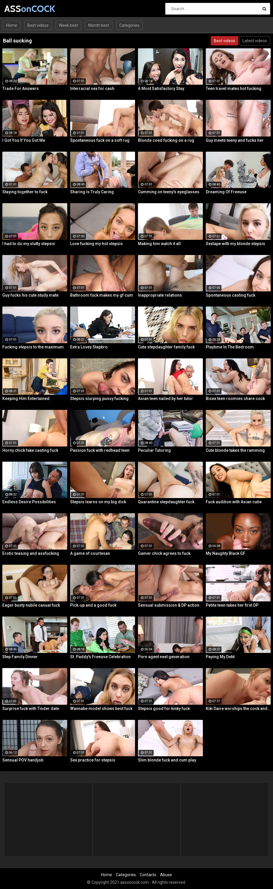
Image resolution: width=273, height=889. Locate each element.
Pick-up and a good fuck (93, 605)
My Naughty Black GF (225, 553)
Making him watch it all (159, 243)
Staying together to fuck (24, 192)
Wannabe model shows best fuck (101, 708)
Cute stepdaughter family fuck (166, 347)
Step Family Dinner (20, 656)
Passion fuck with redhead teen (100, 450)
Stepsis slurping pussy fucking (99, 398)
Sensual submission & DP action (168, 605)
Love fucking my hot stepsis (96, 243)
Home (11, 25)
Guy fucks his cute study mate (30, 295)
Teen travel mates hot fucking (233, 88)
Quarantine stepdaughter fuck (166, 502)
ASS (19, 8)
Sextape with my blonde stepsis (235, 243)
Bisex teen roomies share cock (235, 398)
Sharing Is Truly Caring (92, 192)
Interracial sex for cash (92, 88)
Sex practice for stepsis (92, 760)
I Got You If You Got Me (23, 140)
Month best (98, 25)
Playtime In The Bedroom (230, 347)
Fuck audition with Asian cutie (234, 502)
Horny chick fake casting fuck (30, 450)
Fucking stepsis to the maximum (33, 347)
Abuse (166, 874)
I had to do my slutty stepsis (28, 243)
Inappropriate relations (160, 295)
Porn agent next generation (163, 656)
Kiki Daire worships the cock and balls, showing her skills (238, 708)
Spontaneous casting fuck (230, 295)
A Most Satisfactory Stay (161, 88)
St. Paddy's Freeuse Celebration (100, 656)
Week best (68, 25)
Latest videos (254, 40)
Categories (129, 25)
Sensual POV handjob (22, 760)
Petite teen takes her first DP (232, 605)
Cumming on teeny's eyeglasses (168, 192)
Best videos (38, 25)
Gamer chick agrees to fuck (164, 553)
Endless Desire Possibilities (29, 502)
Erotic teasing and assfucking (30, 553)
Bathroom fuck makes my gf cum (101, 295)
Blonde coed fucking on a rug (166, 140)
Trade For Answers (20, 88)
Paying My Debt (220, 656)
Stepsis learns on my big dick (98, 502)
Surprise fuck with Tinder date (30, 708)
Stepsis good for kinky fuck (164, 708)
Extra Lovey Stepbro (89, 347)
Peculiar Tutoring (154, 450)
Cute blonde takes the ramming (235, 450)
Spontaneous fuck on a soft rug (100, 140)
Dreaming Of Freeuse (226, 192)
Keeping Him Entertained (25, 398)
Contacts (148, 874)
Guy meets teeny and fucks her (235, 140)
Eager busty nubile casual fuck (31, 605)
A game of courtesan (90, 553)
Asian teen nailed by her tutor (165, 398)
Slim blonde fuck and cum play (167, 760)
